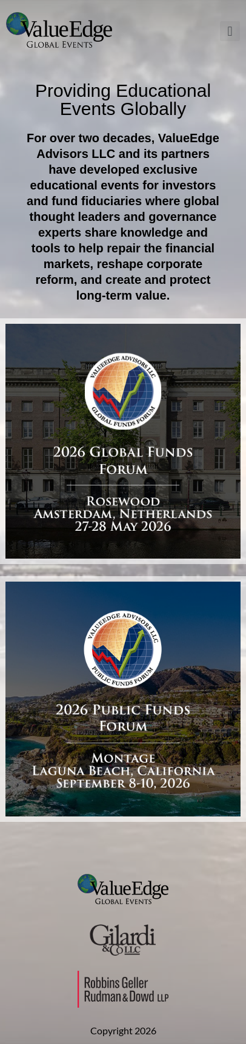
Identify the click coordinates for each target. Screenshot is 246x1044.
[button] (230, 31)
